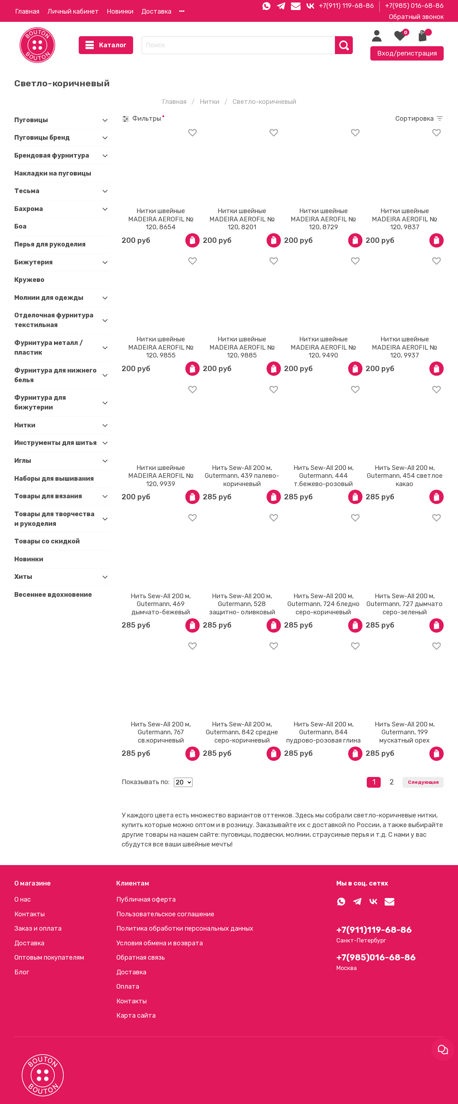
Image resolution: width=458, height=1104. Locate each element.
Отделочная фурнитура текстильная (53, 320)
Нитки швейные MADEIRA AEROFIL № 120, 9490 (323, 347)
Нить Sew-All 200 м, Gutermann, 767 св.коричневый (161, 732)
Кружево (29, 280)
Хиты (23, 577)
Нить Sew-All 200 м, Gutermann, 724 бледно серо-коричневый (323, 604)
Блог (21, 972)
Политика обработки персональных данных (184, 928)
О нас (22, 899)
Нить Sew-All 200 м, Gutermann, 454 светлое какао (405, 476)
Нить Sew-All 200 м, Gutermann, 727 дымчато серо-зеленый (404, 604)
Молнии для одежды (48, 298)
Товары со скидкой (47, 541)
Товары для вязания (48, 496)
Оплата (127, 986)
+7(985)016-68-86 (376, 957)
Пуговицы (31, 120)
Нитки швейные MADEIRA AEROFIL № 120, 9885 (242, 347)
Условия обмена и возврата (159, 943)
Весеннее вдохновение (53, 595)
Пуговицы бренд (42, 137)
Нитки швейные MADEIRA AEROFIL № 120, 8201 (242, 219)
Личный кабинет (73, 11)
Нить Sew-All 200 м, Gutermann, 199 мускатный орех (405, 732)
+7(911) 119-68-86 (346, 6)
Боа (20, 226)
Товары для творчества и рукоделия (54, 519)
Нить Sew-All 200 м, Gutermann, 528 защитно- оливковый (242, 604)
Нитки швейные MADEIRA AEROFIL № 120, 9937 (404, 347)
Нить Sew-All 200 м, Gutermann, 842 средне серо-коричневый (242, 732)
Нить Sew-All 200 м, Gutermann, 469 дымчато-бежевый (161, 604)
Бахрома (28, 209)
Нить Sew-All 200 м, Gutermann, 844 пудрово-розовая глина (323, 732)
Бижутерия (33, 262)
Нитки (209, 102)
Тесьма (26, 191)
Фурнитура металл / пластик (48, 347)
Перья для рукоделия (50, 244)
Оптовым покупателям (49, 957)
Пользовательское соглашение (165, 914)
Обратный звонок (416, 17)
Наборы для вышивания (54, 479)
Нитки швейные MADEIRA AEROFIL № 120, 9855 (161, 347)
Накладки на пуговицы (52, 173)
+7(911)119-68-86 (374, 930)
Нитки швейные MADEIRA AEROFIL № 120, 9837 (404, 219)
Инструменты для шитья (55, 443)
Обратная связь (140, 957)
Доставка (156, 11)
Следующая (423, 782)
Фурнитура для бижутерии (40, 402)
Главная (27, 11)
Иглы (22, 461)
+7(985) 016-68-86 (414, 6)
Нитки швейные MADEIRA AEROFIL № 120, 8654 (161, 219)
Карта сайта (136, 1015)
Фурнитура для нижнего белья (55, 375)
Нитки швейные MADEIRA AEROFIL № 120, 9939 (161, 476)
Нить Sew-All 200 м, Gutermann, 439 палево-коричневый (242, 476)
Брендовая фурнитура (51, 155)
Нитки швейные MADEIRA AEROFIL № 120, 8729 (323, 219)
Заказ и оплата (38, 928)
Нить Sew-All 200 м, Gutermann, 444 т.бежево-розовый (323, 476)
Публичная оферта (146, 899)
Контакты (29, 914)
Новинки (120, 11)
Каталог (106, 45)
